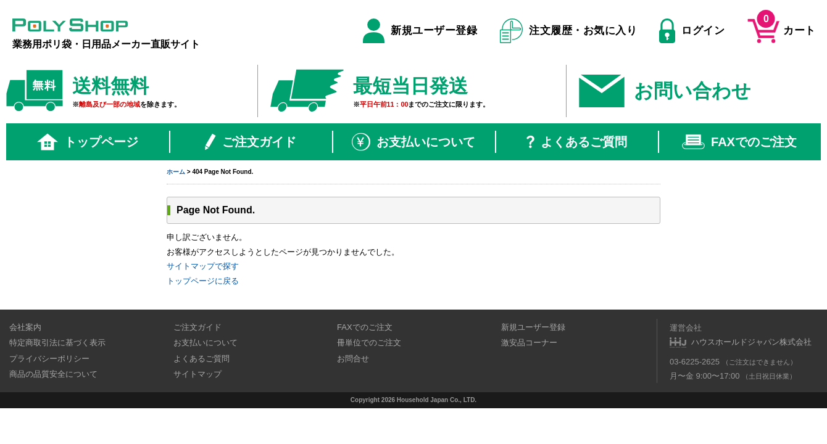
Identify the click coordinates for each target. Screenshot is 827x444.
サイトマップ (197, 374)
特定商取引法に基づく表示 (57, 342)
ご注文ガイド (250, 142)
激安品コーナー (529, 342)
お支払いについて (413, 142)
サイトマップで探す (203, 266)
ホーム (176, 171)
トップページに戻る (203, 281)
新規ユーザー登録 (420, 30)
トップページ (87, 142)
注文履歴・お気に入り (569, 30)
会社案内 (25, 327)
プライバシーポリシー (49, 358)
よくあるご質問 (576, 142)
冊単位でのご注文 (369, 342)
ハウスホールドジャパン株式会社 (751, 342)
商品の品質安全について (53, 374)
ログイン (692, 30)
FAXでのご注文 (739, 142)
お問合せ (353, 358)
